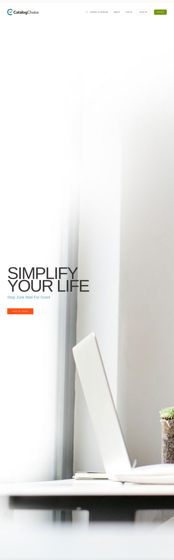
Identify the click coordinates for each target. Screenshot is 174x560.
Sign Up (143, 12)
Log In (129, 12)
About (117, 12)
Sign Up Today (20, 311)
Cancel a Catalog (99, 12)
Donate (160, 12)
